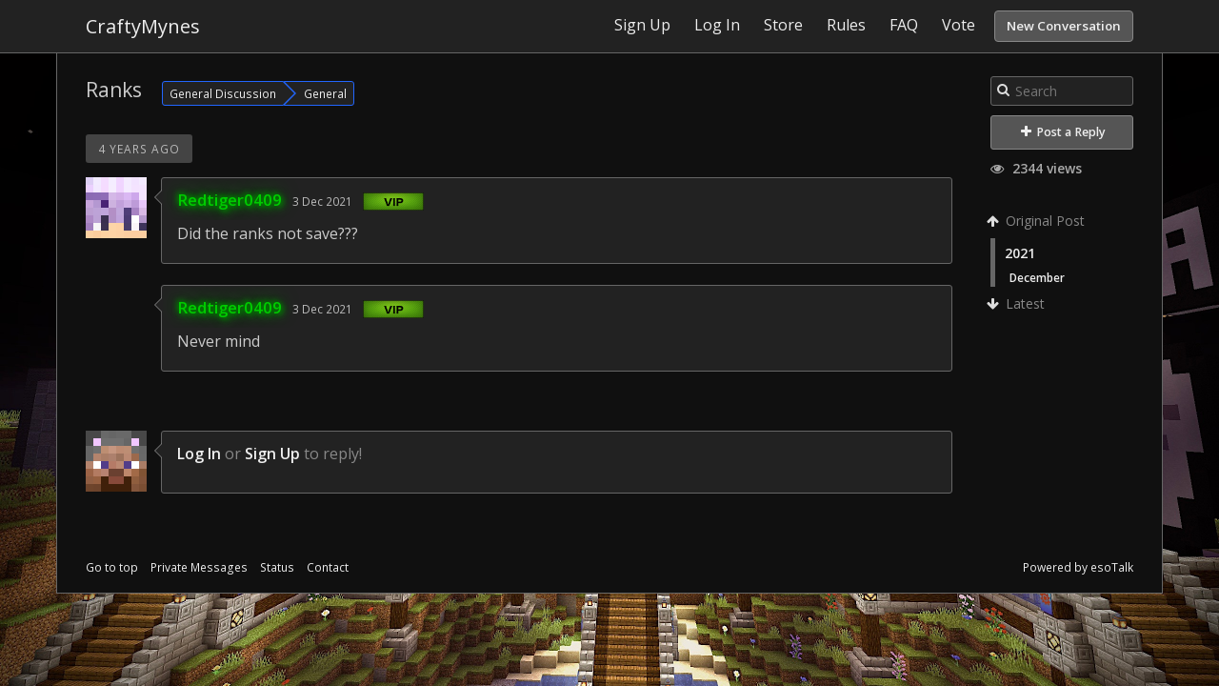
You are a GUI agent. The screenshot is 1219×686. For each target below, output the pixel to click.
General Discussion (223, 93)
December (1037, 277)
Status (277, 567)
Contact (328, 567)
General (325, 93)
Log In (199, 453)
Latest (1017, 303)
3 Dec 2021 (322, 201)
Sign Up (272, 453)
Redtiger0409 (229, 200)
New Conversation (1064, 25)
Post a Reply (1063, 132)
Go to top (112, 567)
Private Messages (199, 567)
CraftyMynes (143, 26)
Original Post (1037, 221)
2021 (1020, 253)
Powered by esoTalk (1078, 567)
